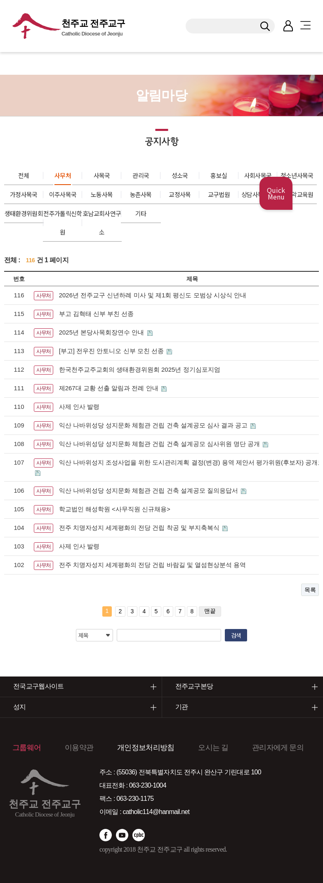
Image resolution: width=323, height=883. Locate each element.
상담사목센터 (257, 194)
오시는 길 (213, 747)
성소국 (180, 175)
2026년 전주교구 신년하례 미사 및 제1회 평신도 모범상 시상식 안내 (152, 295)
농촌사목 (141, 194)
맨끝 (210, 611)
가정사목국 (24, 194)
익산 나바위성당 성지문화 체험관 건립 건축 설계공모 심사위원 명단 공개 (160, 443)
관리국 (140, 175)
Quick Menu (276, 193)
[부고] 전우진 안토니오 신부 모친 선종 (112, 350)
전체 (23, 175)
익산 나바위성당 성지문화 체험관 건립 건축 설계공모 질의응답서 (149, 490)
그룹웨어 (26, 747)
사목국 (102, 175)
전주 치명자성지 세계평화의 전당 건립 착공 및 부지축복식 (140, 527)
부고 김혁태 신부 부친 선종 (96, 313)
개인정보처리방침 (145, 747)
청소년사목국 (297, 175)
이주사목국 (63, 194)
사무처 (62, 175)
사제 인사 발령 (79, 406)
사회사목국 (258, 175)
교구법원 (219, 194)
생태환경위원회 (24, 213)
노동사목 (102, 194)
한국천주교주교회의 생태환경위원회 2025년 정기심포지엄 (139, 369)
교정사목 (180, 194)
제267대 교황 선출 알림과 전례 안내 (109, 388)
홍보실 (218, 175)
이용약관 (79, 747)
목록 (310, 589)
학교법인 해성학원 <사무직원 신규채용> (114, 509)
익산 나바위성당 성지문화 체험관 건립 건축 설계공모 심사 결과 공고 (154, 425)
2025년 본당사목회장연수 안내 (102, 332)
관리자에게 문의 (278, 747)
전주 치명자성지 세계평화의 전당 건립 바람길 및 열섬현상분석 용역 (152, 564)
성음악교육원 (297, 194)
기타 (140, 213)
